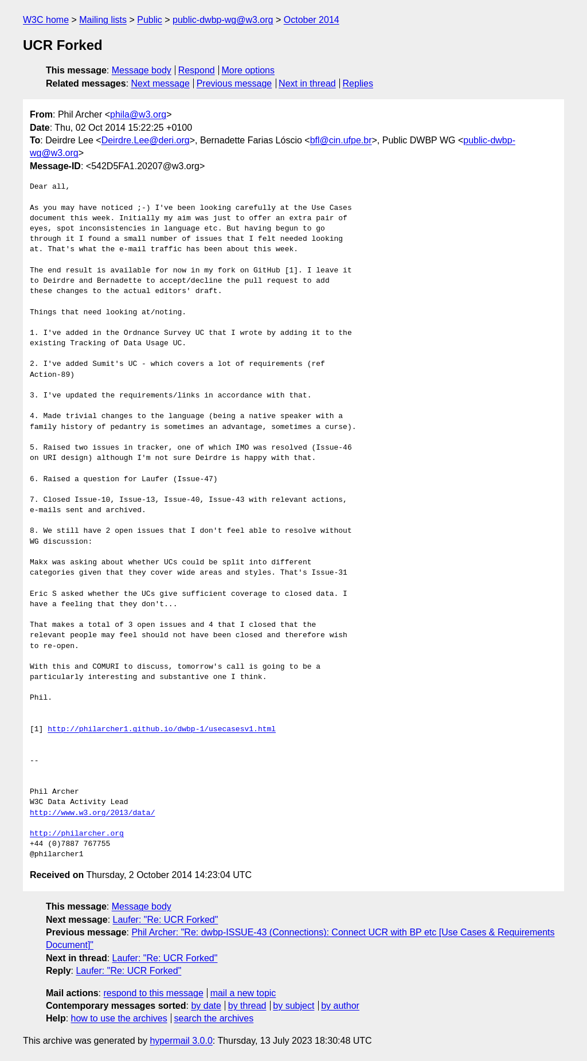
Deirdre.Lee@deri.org (145, 140)
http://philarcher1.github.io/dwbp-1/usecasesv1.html (162, 729)
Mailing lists (103, 20)
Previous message (234, 83)
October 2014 (311, 20)
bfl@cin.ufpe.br (341, 140)
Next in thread (307, 83)
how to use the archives (119, 1018)
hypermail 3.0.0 (181, 1041)
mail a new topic (243, 993)
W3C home (46, 20)
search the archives (214, 1018)
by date (206, 1006)
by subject (293, 1006)
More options (248, 70)
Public (149, 20)
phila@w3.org (138, 114)
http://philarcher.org (77, 834)
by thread (247, 1006)
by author (340, 1006)
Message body (141, 70)
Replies (358, 83)
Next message (160, 83)
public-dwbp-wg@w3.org (223, 20)
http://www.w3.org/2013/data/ (92, 813)
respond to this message (153, 993)
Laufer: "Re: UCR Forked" (165, 920)
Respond (196, 70)
